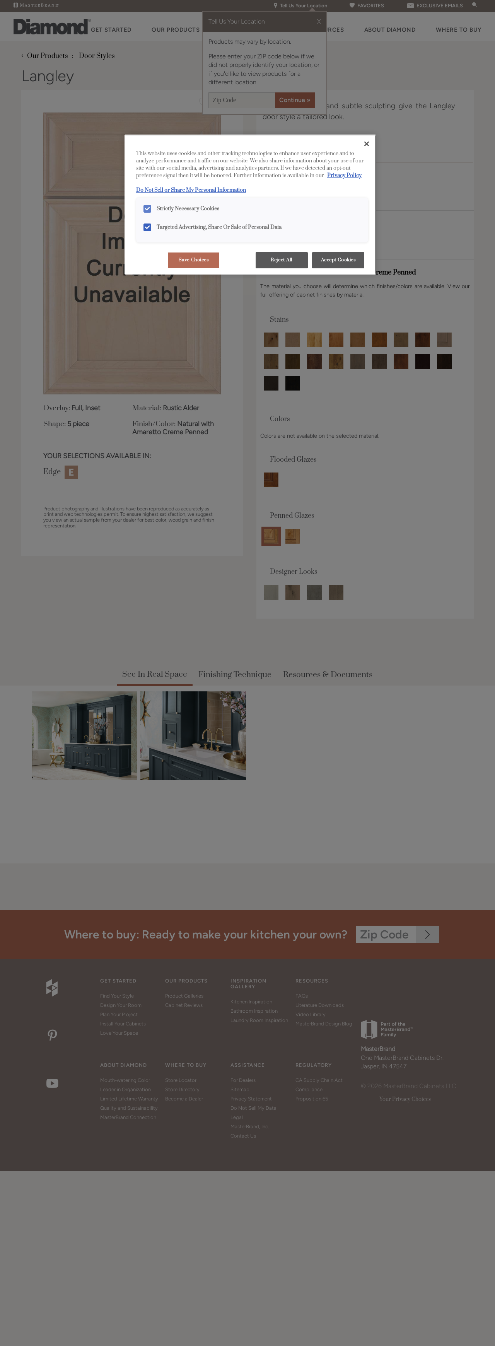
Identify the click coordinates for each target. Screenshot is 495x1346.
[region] (250, 205)
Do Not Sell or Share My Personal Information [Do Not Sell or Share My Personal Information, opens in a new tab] (191, 190)
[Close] (366, 143)
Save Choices (194, 260)
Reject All (281, 260)
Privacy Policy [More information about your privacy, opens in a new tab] (344, 175)
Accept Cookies (338, 260)
